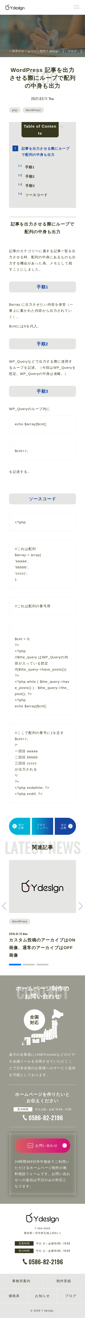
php (14, 110)
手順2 (30, 176)
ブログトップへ (42, 826)
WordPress (33, 110)
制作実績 (64, 1281)
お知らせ (42, 1296)
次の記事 (64, 826)
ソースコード (36, 195)
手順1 (30, 167)
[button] (79, 909)
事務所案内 (21, 1281)
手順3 (30, 186)
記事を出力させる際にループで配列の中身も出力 (46, 152)
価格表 (14, 1296)
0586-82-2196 (46, 1117)
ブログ (72, 51)
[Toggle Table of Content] (61, 126)
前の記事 (21, 826)
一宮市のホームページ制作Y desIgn (34, 51)
